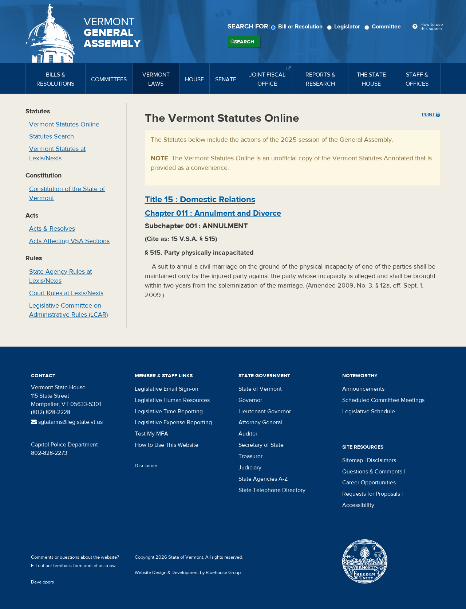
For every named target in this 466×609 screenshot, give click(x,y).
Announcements (363, 389)
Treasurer (250, 456)
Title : (200, 199)
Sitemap (352, 460)
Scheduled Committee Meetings (383, 400)
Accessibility (358, 505)
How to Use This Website (166, 445)
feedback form (68, 566)
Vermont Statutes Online (64, 124)
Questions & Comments (372, 471)
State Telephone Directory (271, 490)
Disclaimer (146, 465)
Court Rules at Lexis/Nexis (66, 293)
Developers (42, 582)
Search (244, 42)
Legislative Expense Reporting (173, 422)
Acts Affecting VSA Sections (69, 241)
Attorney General (260, 422)
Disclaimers (381, 460)
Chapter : (213, 213)
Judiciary (249, 467)
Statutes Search (51, 136)
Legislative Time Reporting (169, 411)
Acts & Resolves (52, 229)
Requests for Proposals (371, 493)
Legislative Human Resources (172, 400)
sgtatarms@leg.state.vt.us (67, 422)
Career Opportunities (369, 482)
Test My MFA (151, 433)
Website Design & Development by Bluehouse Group (188, 572)
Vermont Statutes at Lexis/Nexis (57, 154)
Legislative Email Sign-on (166, 389)
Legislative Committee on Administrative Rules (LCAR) (68, 310)
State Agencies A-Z (263, 479)
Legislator (344, 26)
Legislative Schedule (368, 411)
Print (431, 115)
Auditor (247, 433)
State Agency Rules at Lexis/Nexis (60, 276)
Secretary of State (261, 445)
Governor (250, 400)
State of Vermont (260, 389)
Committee (384, 26)
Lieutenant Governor (264, 411)
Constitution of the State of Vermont (67, 194)
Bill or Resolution (298, 26)
